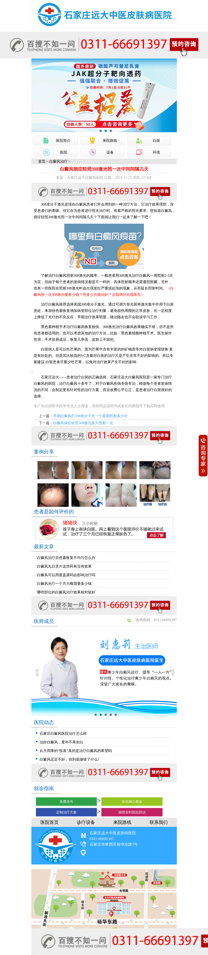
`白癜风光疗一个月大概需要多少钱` (64, 583)
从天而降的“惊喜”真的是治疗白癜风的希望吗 (76, 751)
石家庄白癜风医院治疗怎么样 (63, 733)
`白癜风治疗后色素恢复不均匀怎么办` (66, 558)
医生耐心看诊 (132, 801)
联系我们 (159, 822)
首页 (41, 161)
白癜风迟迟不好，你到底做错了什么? (69, 759)
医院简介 (63, 140)
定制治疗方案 (66, 812)
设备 (110, 152)
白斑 (156, 140)
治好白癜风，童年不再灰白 (61, 742)
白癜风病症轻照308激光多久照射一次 (83, 423)
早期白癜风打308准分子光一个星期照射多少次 (90, 416)
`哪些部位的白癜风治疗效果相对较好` (66, 592)
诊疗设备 (86, 822)
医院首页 (49, 822)
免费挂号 (66, 801)
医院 (63, 152)
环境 (156, 152)
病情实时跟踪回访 (132, 812)
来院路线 (110, 140)
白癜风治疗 (58, 161)
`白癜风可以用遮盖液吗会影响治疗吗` (66, 575)
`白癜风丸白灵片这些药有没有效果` (64, 566)
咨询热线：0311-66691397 (156, 620)
